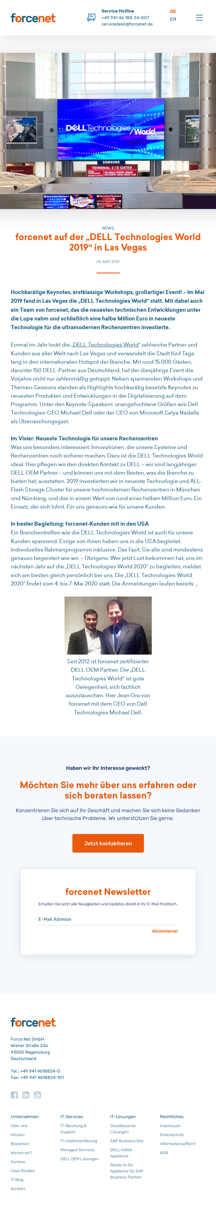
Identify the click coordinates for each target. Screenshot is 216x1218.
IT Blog (17, 1179)
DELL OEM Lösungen (79, 1158)
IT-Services (71, 1116)
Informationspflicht (177, 1143)
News (108, 228)
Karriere (18, 1161)
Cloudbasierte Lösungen (123, 1128)
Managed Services (77, 1149)
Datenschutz (172, 1134)
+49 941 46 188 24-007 (125, 17)
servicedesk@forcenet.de (127, 24)
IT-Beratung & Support (73, 1128)
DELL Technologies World (106, 344)
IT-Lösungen (123, 1116)
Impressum (170, 1125)
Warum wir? (21, 1152)
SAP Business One (127, 1140)
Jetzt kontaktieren (108, 843)
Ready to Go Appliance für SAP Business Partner (126, 1171)
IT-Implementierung (78, 1140)
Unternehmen (25, 1116)
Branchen (20, 1143)
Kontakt (18, 1188)
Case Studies (23, 1170)
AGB (164, 1152)
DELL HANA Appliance (121, 1152)
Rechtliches (172, 1116)
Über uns (19, 1125)
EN (173, 19)
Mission (17, 1134)
